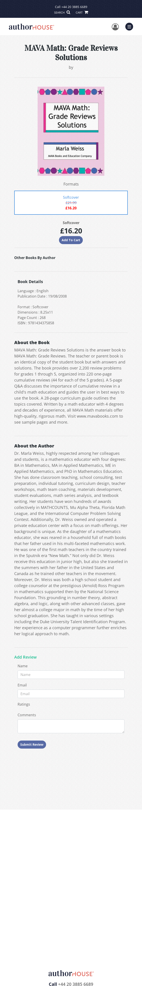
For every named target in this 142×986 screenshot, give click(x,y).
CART (82, 12)
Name (23, 665)
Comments (27, 714)
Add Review (25, 657)
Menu (130, 26)
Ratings (24, 704)
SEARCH (62, 12)
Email (22, 685)
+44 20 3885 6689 (74, 7)
